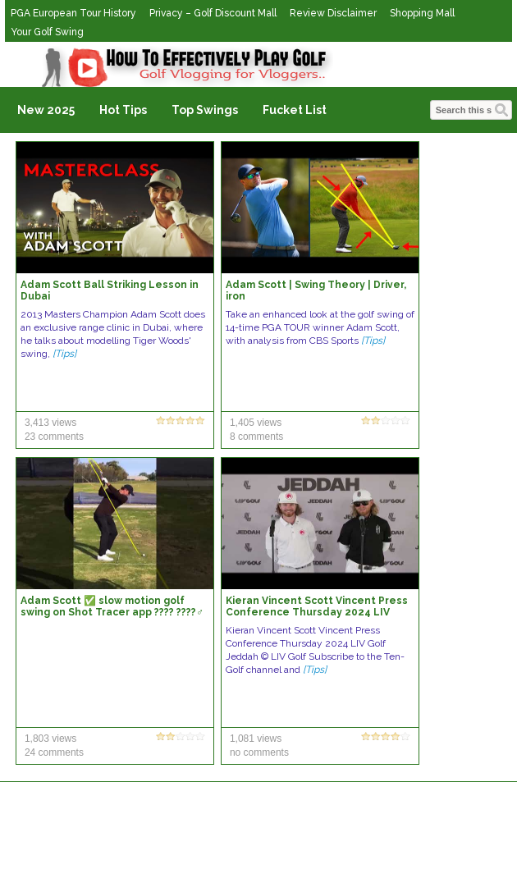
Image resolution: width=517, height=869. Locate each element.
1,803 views (50, 738)
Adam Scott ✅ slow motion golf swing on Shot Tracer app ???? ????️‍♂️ (112, 606)
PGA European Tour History (73, 13)
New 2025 (46, 110)
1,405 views (255, 422)
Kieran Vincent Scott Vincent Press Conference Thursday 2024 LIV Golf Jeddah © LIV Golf (317, 612)
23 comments (54, 436)
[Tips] (64, 353)
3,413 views (50, 422)
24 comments (54, 752)
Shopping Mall (422, 13)
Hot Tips (123, 110)
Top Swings (205, 110)
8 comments (256, 436)
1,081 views (255, 738)
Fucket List (295, 110)
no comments (259, 752)
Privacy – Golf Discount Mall (213, 13)
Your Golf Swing (47, 32)
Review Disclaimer (333, 13)
